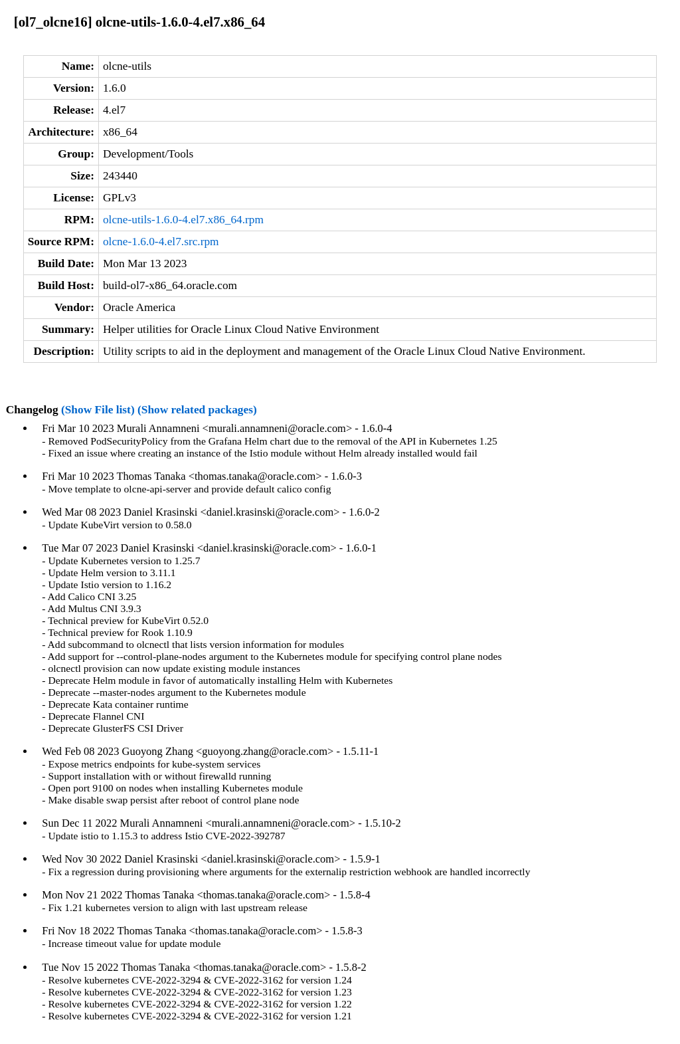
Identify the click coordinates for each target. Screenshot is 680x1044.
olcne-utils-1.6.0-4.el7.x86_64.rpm (183, 219)
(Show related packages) (197, 409)
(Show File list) (98, 409)
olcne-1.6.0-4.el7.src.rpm (161, 241)
